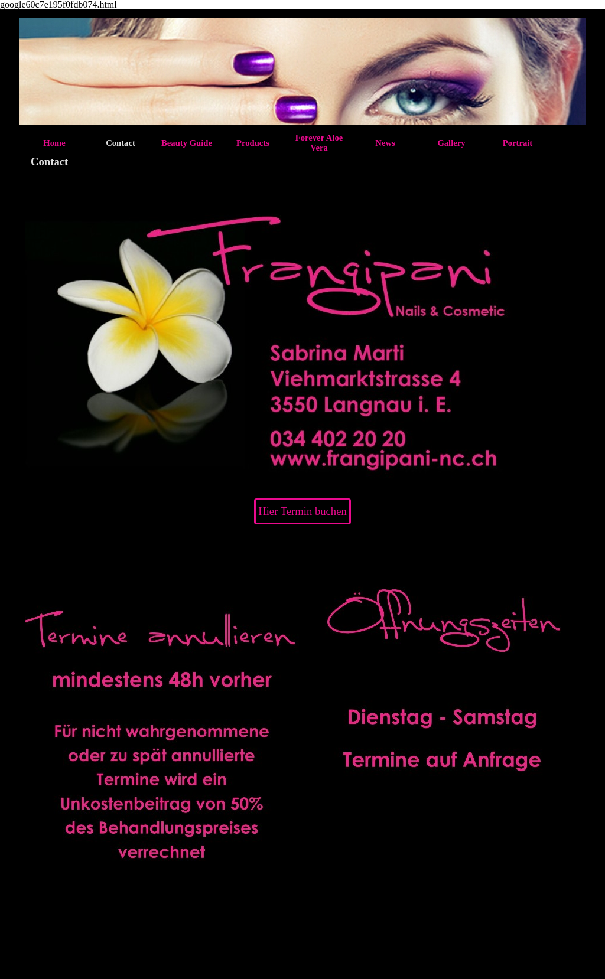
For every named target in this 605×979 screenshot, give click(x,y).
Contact (120, 143)
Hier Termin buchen (302, 511)
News (385, 143)
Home (54, 143)
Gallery (451, 143)
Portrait (517, 143)
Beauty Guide (186, 143)
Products (252, 143)
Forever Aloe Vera (319, 142)
